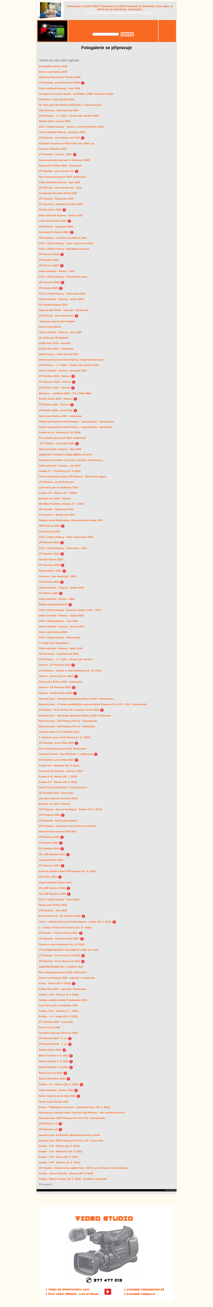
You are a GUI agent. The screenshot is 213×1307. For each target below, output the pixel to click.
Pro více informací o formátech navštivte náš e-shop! (119, 12)
